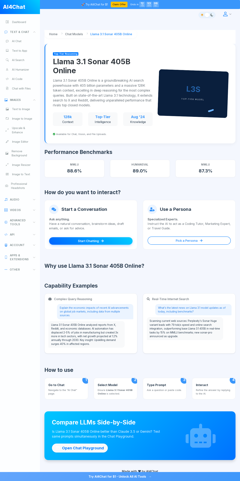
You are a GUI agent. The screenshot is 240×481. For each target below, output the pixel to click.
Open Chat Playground (80, 448)
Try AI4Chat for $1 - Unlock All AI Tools (120, 476)
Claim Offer (119, 4)
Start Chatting (91, 241)
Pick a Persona (189, 240)
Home (53, 34)
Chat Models (74, 34)
